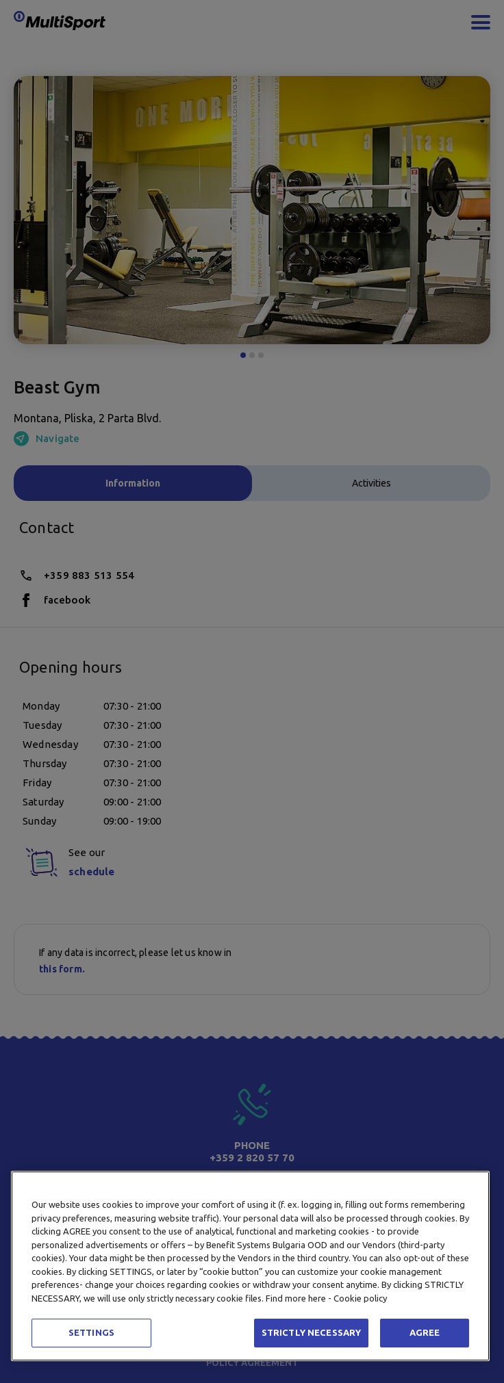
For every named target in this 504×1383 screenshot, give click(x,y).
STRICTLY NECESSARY (311, 1332)
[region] (250, 1266)
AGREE (425, 1332)
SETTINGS (91, 1332)
